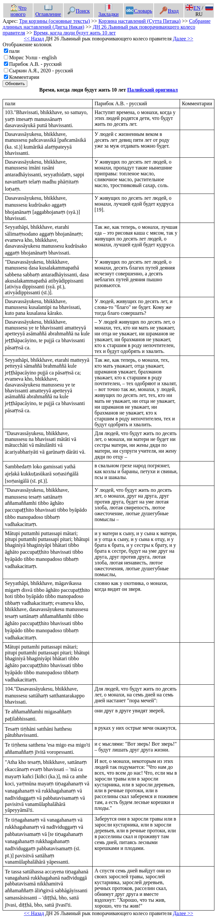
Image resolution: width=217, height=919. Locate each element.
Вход (169, 11)
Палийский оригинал (152, 90)
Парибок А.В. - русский (35, 64)
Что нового (18, 11)
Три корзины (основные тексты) (54, 21)
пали (14, 51)
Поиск (79, 11)
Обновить (15, 83)
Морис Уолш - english (33, 57)
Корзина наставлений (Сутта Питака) (139, 21)
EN (192, 8)
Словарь (139, 11)
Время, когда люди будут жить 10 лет (74, 33)
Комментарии (24, 77)
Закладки (108, 11)
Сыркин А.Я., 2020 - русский (41, 70)
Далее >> (183, 38)
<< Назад (34, 38)
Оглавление (48, 11)
